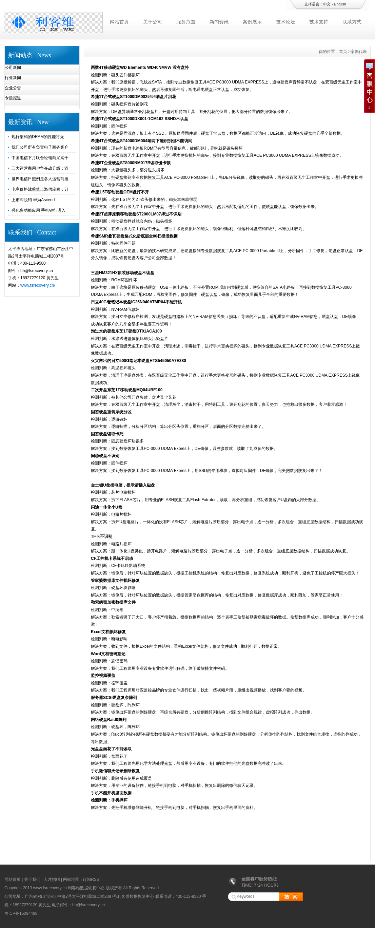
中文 (327, 4)
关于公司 (152, 21)
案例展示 (252, 21)
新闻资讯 (219, 21)
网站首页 (119, 21)
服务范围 (185, 21)
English (340, 4)
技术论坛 (285, 21)
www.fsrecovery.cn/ (37, 285)
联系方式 (351, 21)
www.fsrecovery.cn (50, 888)
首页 (343, 51)
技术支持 (318, 21)
